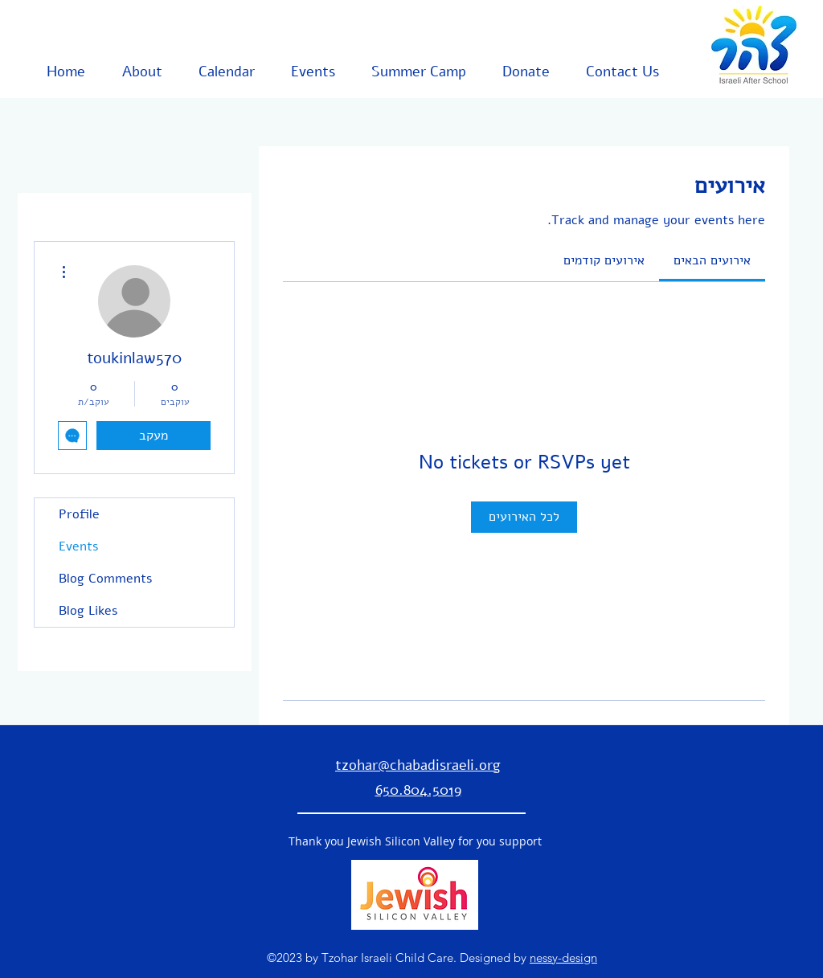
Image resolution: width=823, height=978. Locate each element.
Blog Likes (88, 611)
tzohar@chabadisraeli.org (418, 765)
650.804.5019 (418, 790)
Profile (79, 514)
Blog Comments (105, 578)
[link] (712, 260)
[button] (131, 71)
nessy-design (563, 957)
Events (78, 546)
